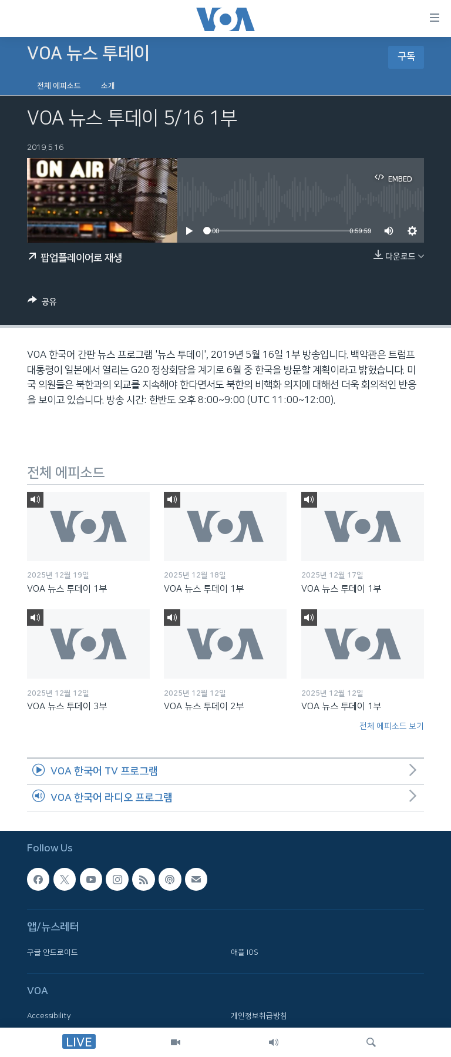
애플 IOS (244, 952)
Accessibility (49, 1016)
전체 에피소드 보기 (391, 726)
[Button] (42, 304)
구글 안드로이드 (52, 952)
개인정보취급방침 (259, 1016)
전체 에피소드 (59, 86)
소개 (108, 86)
